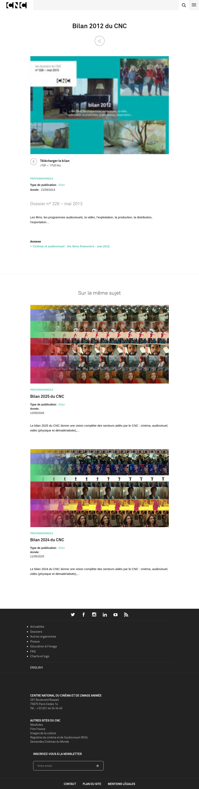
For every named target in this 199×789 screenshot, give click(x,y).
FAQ (33, 651)
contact (70, 784)
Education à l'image (43, 646)
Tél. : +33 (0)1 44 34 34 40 (46, 708)
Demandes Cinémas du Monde (49, 741)
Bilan (62, 185)
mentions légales (121, 784)
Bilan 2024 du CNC (47, 539)
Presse (35, 641)
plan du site (92, 784)
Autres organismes (43, 636)
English (36, 667)
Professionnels (41, 178)
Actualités (37, 626)
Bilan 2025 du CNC (47, 396)
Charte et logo (39, 656)
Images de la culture (43, 733)
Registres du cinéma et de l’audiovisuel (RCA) (59, 737)
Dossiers (36, 631)
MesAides (36, 724)
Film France (37, 729)
